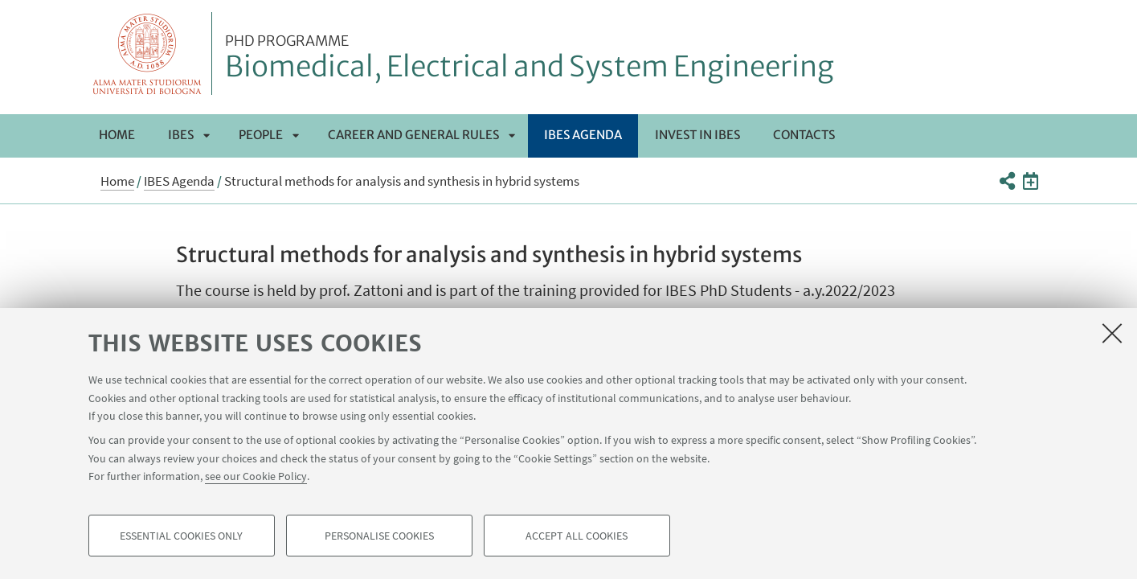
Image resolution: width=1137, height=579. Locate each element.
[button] (1007, 181)
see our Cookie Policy (256, 476)
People (261, 134)
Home (117, 134)
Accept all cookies (577, 535)
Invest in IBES (697, 134)
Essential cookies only (181, 535)
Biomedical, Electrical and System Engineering (529, 58)
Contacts (804, 134)
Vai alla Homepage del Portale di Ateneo (147, 53)
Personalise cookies (379, 535)
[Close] (1112, 333)
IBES (181, 134)
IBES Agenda (583, 134)
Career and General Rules (413, 134)
